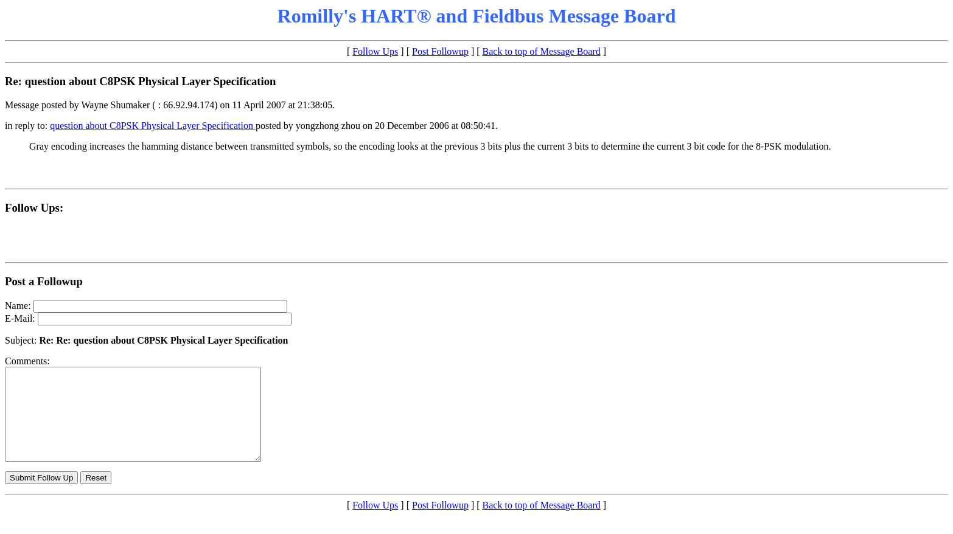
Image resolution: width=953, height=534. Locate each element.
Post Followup (440, 51)
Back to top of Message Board (542, 51)
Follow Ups (375, 51)
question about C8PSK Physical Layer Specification (153, 125)
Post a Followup (44, 281)
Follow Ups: (34, 207)
